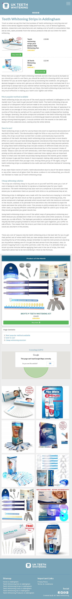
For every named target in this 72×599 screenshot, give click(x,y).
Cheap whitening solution (16, 340)
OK (50, 363)
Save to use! (10, 338)
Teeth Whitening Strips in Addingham (17, 586)
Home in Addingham (10, 582)
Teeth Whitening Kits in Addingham (16, 584)
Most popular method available (18, 335)
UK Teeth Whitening (61, 595)
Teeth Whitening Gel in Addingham (16, 591)
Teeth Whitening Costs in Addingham (17, 588)
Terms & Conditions (45, 584)
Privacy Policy (43, 582)
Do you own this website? (30, 363)
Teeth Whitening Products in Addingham (18, 593)
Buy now (16, 55)
